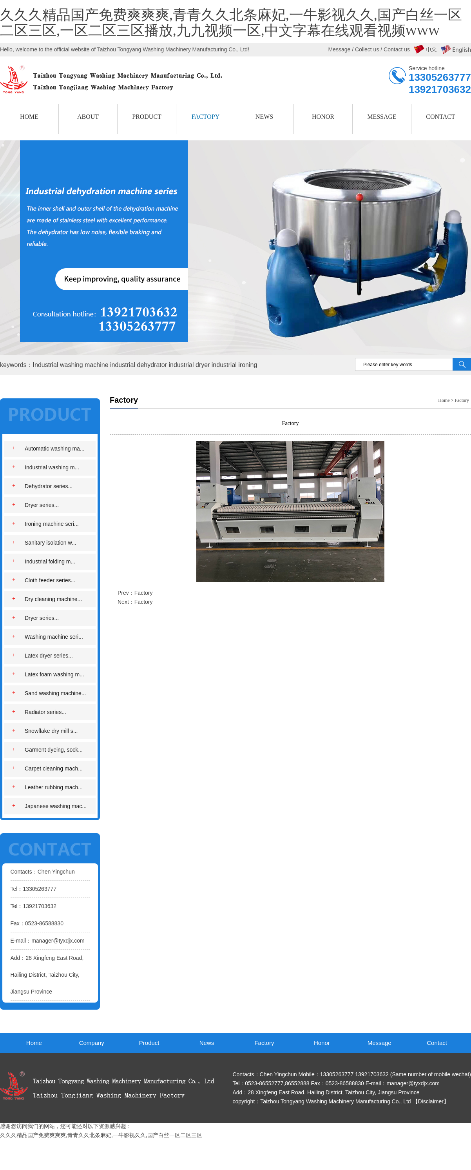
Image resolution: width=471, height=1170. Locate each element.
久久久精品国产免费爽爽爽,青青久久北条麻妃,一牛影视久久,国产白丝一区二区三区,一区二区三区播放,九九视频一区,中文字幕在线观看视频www (231, 23)
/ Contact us (394, 49)
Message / (341, 49)
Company (91, 1042)
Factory (462, 400)
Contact (437, 1042)
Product (149, 1042)
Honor (322, 1042)
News (206, 1042)
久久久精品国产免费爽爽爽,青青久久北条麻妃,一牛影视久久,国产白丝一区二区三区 (101, 1135)
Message (379, 1042)
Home (443, 400)
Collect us (367, 49)
